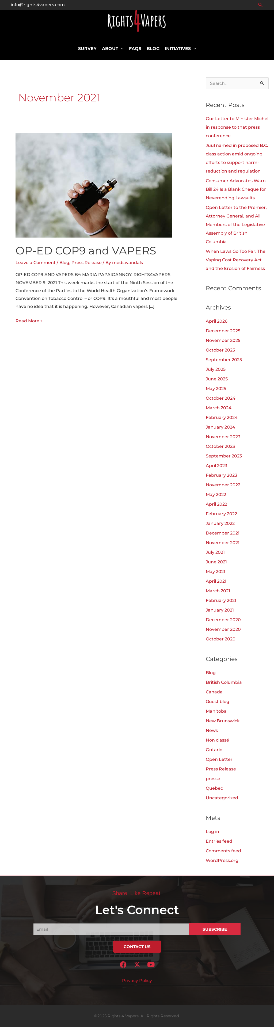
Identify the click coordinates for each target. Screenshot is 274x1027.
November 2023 (223, 437)
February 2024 (222, 418)
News (212, 730)
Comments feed (223, 851)
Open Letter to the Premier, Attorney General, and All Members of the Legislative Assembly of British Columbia (236, 225)
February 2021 (221, 601)
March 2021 (218, 591)
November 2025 (223, 340)
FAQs (135, 48)
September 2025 (224, 360)
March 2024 (218, 408)
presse (213, 778)
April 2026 (216, 321)
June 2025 (217, 379)
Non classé (217, 740)
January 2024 (220, 427)
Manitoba (216, 711)
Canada (214, 692)
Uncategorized (222, 798)
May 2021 (215, 572)
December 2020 (223, 620)
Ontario (214, 750)
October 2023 (220, 446)
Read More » (29, 320)
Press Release (86, 262)
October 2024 (220, 398)
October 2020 (220, 639)
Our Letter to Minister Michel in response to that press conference (237, 127)
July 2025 (216, 369)
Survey (87, 48)
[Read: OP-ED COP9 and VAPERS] (94, 185)
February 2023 (221, 475)
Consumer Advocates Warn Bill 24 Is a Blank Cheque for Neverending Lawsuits (236, 189)
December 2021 (222, 533)
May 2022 (216, 495)
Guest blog (217, 701)
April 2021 (216, 581)
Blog (153, 48)
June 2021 (216, 562)
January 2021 (220, 610)
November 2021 (222, 543)
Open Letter (219, 759)
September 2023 (224, 456)
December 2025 (223, 331)
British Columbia (224, 682)
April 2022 (216, 504)
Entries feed (219, 841)
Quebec (214, 788)
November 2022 (223, 485)
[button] (260, 4)
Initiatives (178, 48)
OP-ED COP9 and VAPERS (86, 250)
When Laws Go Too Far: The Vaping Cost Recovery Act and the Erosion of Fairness (235, 260)
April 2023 (216, 466)
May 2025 (216, 389)
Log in (212, 831)
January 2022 (220, 523)
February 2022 (221, 514)
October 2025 (220, 350)
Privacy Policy (137, 980)
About (110, 48)
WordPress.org (222, 860)
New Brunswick (223, 721)
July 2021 (215, 552)
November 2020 (223, 629)
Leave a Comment (36, 262)
